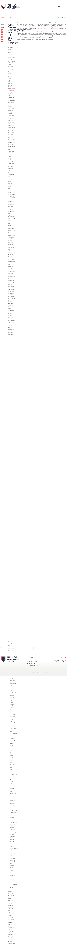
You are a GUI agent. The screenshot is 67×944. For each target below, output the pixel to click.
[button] (2, 30)
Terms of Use (36, 672)
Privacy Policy (42, 672)
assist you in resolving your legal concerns (48, 28)
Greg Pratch (31, 17)
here (53, 39)
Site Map (48, 672)
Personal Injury (10, 17)
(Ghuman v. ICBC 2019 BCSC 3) (11, 90)
